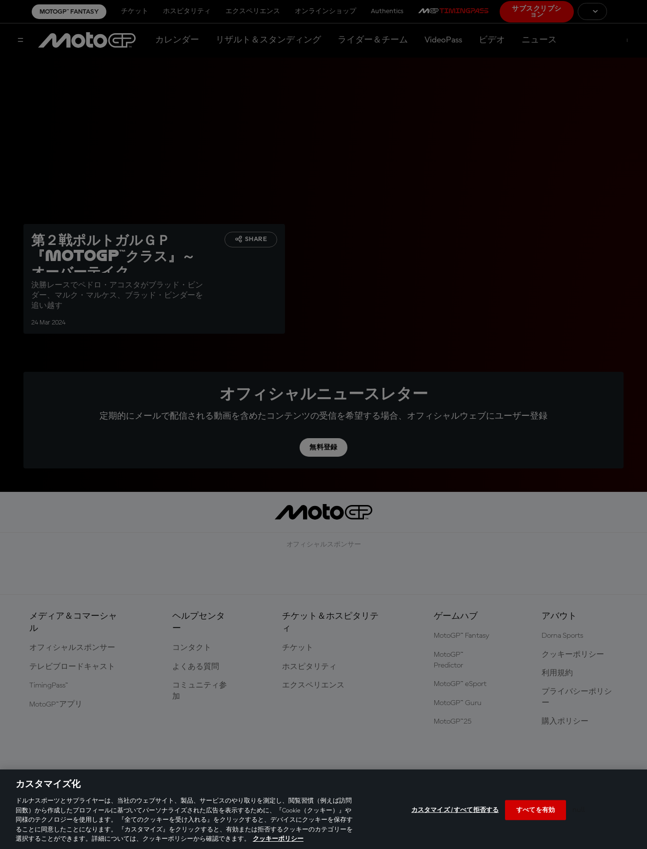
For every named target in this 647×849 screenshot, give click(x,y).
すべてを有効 (535, 810)
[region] (323, 809)
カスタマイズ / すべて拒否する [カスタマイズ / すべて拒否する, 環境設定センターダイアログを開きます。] (455, 810)
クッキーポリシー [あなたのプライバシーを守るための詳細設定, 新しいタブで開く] (278, 839)
